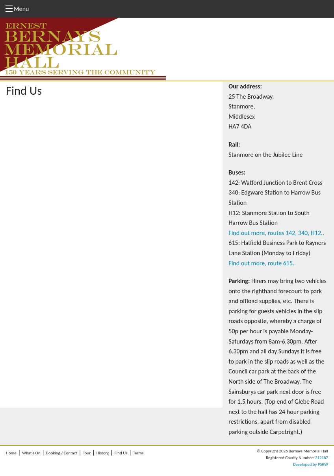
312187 (321, 457)
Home (11, 453)
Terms (138, 453)
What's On (31, 453)
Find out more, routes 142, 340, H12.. (276, 233)
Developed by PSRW (310, 464)
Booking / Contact (61, 453)
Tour (87, 453)
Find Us (121, 453)
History (102, 453)
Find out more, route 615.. (262, 263)
